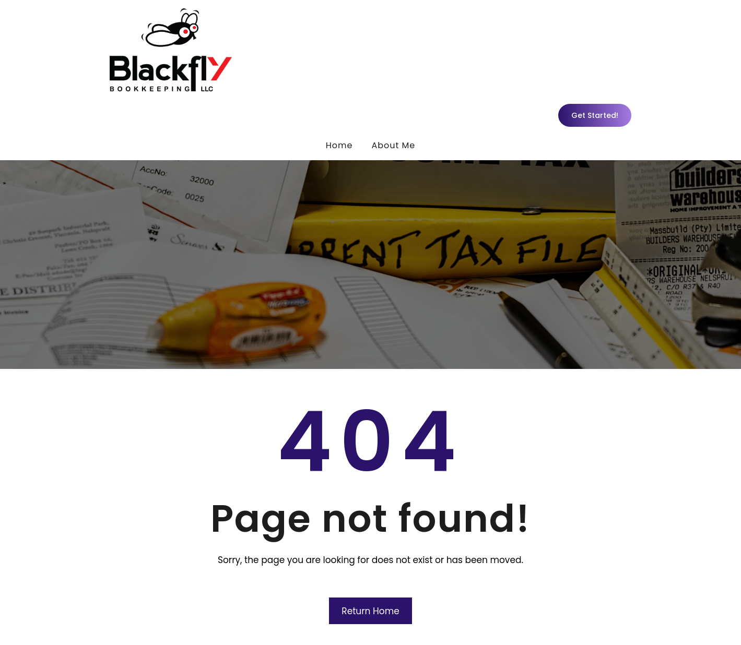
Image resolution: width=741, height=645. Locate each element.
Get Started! (594, 115)
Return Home (370, 611)
